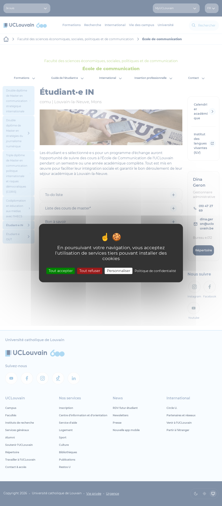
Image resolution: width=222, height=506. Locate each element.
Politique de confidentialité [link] (155, 271)
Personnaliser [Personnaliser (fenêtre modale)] (118, 271)
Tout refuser (89, 271)
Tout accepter (61, 271)
